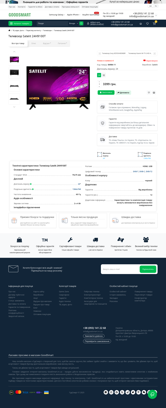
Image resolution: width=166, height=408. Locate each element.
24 (79, 184)
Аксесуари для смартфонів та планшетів (95, 302)
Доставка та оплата (17, 304)
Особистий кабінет (118, 291)
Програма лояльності (70, 7)
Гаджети (62, 298)
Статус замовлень (16, 300)
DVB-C (142, 171)
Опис (33, 43)
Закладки (114, 298)
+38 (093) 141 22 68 (143, 13)
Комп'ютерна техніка (93, 298)
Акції (35, 298)
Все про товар (18, 43)
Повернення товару (143, 291)
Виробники (38, 295)
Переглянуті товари (143, 295)
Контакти (21, 7)
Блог (35, 308)
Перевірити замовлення (97, 341)
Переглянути (152, 61)
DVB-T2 (149, 171)
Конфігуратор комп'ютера (141, 299)
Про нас (12, 7)
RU (156, 6)
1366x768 (76, 189)
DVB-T (135, 171)
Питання (62, 43)
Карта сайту (38, 291)
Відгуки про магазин (42, 301)
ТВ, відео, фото (65, 304)
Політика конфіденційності (16, 311)
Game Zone (64, 291)
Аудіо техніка (65, 301)
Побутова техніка (91, 291)
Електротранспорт (92, 295)
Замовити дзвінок (94, 336)
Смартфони (64, 295)
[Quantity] (99, 84)
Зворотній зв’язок (16, 316)
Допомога (123, 92)
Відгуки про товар (41, 304)
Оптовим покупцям (90, 7)
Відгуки (47, 43)
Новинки (37, 311)
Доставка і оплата (52, 7)
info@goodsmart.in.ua (141, 16)
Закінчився (106, 92)
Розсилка (114, 301)
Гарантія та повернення (19, 307)
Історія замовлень (118, 295)
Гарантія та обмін (35, 7)
